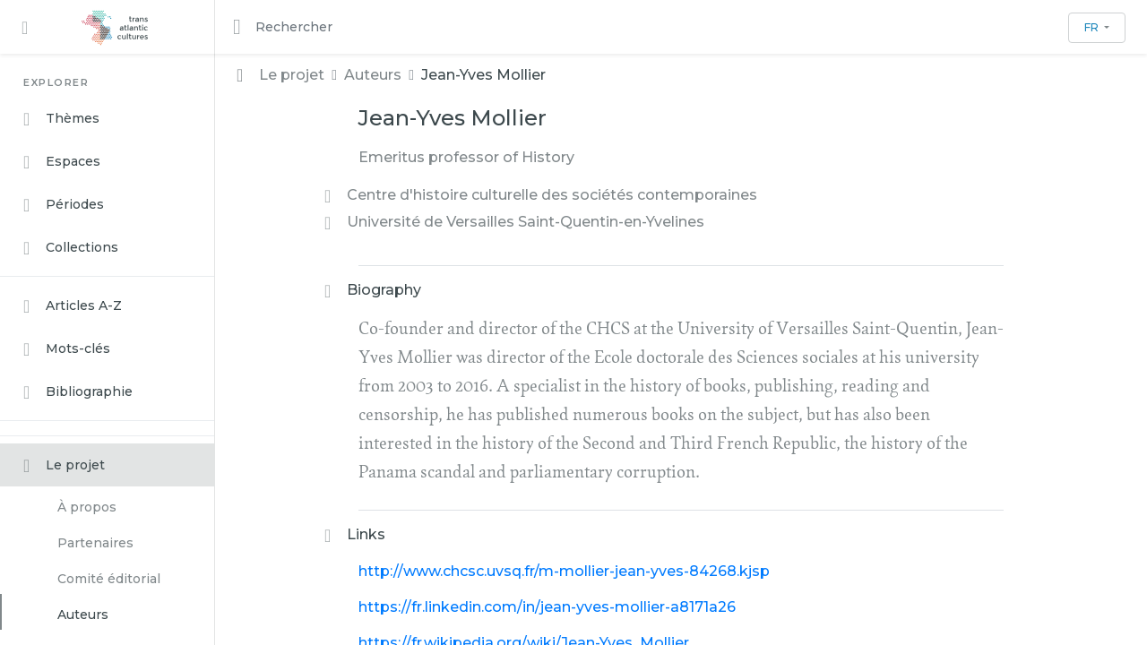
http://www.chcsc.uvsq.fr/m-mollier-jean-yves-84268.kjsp (564, 571)
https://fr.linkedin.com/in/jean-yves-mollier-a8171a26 (547, 606)
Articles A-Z (72, 306)
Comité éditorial (108, 579)
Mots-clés (66, 349)
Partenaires (95, 543)
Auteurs (82, 614)
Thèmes (61, 119)
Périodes (63, 205)
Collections (70, 248)
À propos (86, 507)
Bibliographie (78, 392)
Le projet (64, 466)
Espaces (61, 162)
